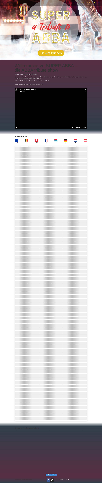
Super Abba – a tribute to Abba (78, 2)
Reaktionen (96, 2)
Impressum (67, 479)
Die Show (89, 2)
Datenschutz (62, 479)
